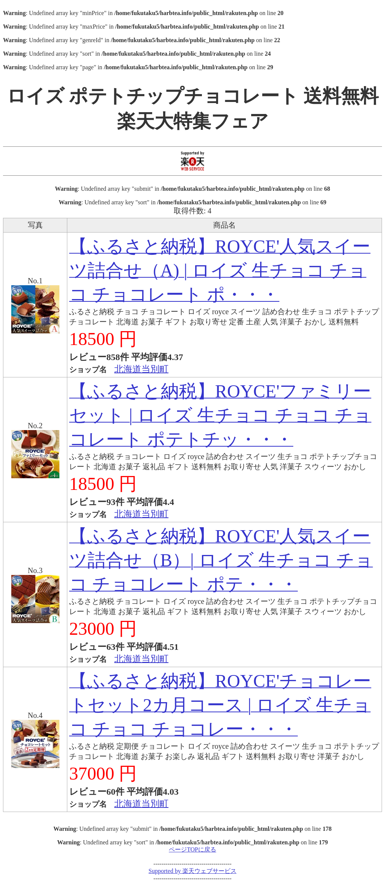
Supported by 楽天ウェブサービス (192, 871)
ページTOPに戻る (192, 849)
